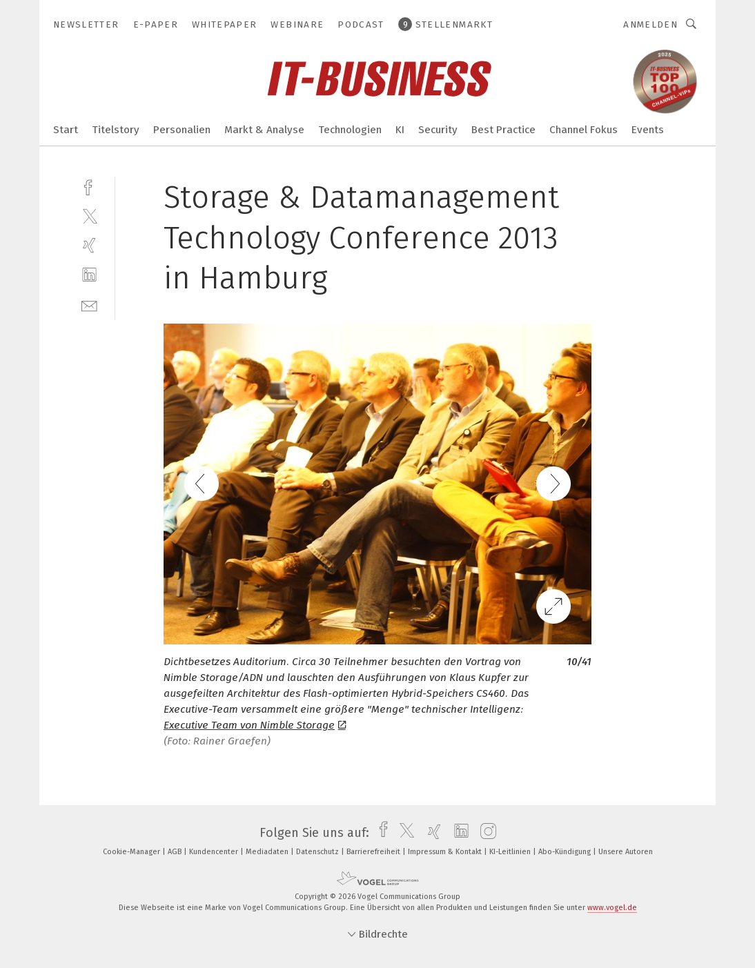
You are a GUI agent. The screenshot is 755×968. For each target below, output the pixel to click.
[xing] (89, 245)
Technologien (350, 130)
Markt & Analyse (264, 130)
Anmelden (650, 24)
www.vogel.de (612, 907)
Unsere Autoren (625, 851)
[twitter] (89, 215)
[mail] (89, 304)
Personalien (181, 130)
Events (647, 130)
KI (399, 130)
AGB (176, 851)
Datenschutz (318, 851)
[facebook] (89, 186)
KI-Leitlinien (511, 851)
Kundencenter (214, 851)
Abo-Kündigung (565, 851)
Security (438, 130)
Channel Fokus (583, 130)
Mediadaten (268, 851)
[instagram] (484, 832)
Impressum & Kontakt (446, 851)
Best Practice (503, 130)
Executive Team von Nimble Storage (255, 725)
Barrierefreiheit (374, 851)
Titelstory (115, 130)
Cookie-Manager (132, 851)
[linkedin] (89, 275)
